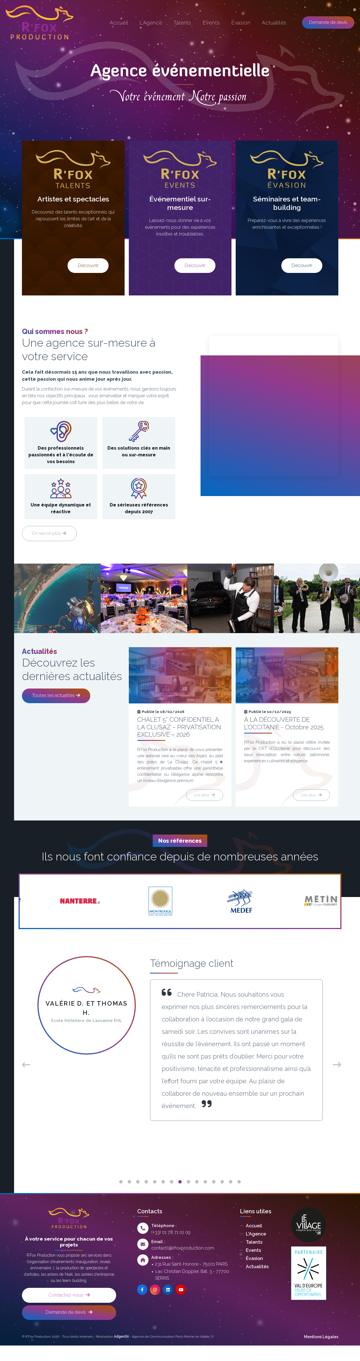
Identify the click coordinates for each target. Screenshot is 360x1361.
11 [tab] (205, 1194)
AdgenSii (121, 1352)
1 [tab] (121, 1194)
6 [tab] (163, 1194)
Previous (25, 1076)
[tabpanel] (180, 1051)
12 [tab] (214, 1194)
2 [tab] (129, 1194)
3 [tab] (138, 1194)
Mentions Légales (321, 1352)
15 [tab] (239, 1194)
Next (335, 1076)
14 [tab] (230, 1194)
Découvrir (73, 265)
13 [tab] (222, 1194)
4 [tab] (146, 1194)
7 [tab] (171, 1194)
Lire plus (203, 806)
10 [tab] (197, 1194)
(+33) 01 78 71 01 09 (170, 1245)
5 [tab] (155, 1194)
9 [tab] (188, 1194)
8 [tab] (180, 1194)
